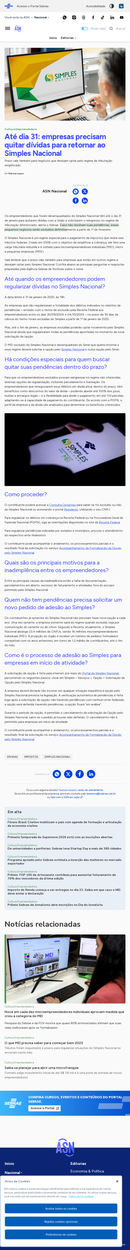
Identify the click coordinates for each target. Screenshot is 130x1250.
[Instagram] (74, 17)
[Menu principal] (8, 28)
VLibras (121, 6)
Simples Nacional (72, 349)
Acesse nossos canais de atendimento (81, 790)
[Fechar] (117, 1181)
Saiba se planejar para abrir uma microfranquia (41, 1068)
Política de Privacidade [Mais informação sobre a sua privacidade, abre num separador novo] (81, 1196)
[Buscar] (116, 28)
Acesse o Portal (43, 1108)
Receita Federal (109, 522)
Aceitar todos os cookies (61, 1208)
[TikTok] (102, 17)
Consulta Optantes (62, 505)
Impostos (31, 756)
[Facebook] (93, 17)
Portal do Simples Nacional (100, 673)
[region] (61, 1211)
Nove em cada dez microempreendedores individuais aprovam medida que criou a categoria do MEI (64, 1014)
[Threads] (83, 17)
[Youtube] (121, 17)
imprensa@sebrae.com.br (101, 793)
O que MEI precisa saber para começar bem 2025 (44, 1043)
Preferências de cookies (61, 1234)
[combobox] (42, 17)
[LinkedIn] (112, 17)
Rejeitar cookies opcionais (61, 1221)
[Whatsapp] (64, 17)
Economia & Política (87, 1171)
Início (53, 38)
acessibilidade (95, 6)
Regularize (71, 509)
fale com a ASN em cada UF (67, 797)
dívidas (12, 756)
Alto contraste (112, 6)
